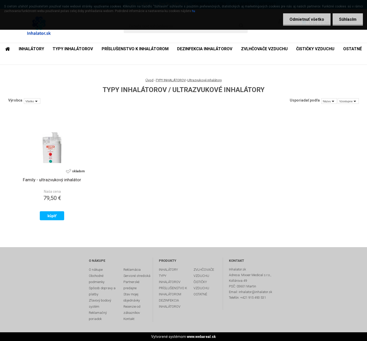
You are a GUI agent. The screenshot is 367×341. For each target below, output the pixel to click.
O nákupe (96, 270)
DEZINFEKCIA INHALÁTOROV (204, 48)
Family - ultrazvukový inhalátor (52, 179)
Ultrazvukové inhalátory (204, 80)
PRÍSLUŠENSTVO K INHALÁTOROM (135, 48)
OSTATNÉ (352, 48)
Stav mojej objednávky (131, 297)
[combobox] (329, 101)
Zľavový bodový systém (100, 303)
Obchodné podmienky (96, 279)
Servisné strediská (136, 276)
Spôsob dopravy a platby (102, 291)
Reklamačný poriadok (98, 316)
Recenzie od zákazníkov (131, 310)
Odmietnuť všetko (306, 19)
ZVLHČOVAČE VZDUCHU (264, 48)
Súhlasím (347, 19)
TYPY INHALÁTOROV (73, 48)
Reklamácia (132, 270)
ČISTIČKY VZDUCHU (315, 48)
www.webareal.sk (201, 337)
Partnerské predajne (131, 285)
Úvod (149, 80)
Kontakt (128, 319)
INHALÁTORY (31, 48)
